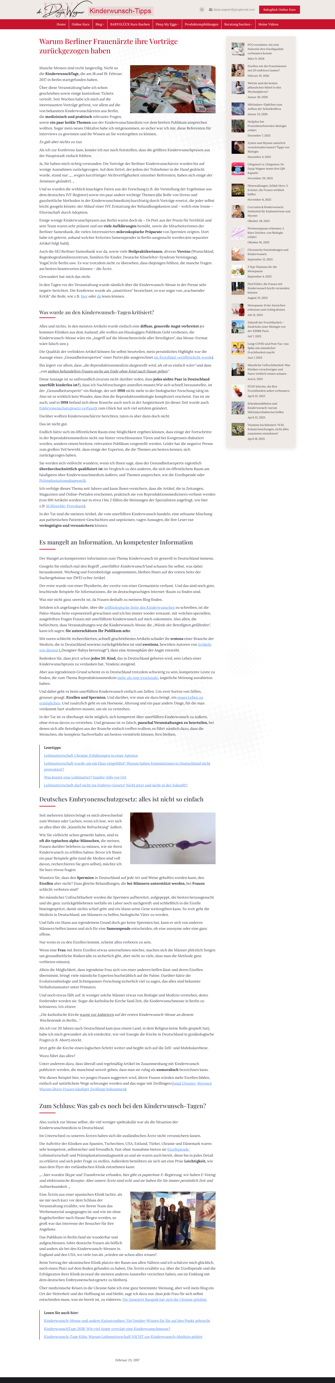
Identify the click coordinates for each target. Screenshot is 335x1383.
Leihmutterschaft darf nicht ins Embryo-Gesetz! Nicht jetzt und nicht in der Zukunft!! (116, 785)
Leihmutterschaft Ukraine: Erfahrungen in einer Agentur (91, 755)
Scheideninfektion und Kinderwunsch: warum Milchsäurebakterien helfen (266, 408)
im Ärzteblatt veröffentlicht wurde (183, 357)
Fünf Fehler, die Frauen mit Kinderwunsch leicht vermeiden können (268, 288)
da (99, 296)
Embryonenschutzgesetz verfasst (67, 408)
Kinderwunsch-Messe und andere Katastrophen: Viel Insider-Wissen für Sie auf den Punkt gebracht (127, 1320)
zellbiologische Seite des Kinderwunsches (139, 607)
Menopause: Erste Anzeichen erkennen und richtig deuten (266, 307)
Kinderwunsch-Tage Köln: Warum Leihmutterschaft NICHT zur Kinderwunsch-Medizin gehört (123, 1336)
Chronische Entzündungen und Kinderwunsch (268, 252)
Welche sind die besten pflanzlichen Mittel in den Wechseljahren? (264, 87)
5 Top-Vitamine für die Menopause (262, 269)
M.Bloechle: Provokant (65, 506)
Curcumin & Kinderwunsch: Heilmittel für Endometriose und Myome (269, 211)
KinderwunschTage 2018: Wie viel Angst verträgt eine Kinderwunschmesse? (107, 1328)
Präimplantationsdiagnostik (62, 480)
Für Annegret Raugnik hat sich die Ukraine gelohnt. (164, 1299)
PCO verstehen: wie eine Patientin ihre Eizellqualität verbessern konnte (266, 49)
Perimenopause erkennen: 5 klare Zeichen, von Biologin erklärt (266, 233)
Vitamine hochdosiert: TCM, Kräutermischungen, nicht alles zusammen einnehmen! (268, 429)
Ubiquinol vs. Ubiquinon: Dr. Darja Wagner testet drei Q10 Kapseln (266, 169)
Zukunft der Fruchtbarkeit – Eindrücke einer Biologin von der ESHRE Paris (267, 327)
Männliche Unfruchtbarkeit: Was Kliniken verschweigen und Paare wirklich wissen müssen (269, 369)
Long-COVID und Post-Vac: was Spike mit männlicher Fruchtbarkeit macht (268, 348)
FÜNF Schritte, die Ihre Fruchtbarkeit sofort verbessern (268, 389)
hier (84, 296)
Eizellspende (178, 1149)
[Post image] (238, 49)
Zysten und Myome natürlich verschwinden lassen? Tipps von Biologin (268, 147)
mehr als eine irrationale (137, 677)
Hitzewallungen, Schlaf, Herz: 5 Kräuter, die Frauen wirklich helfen (268, 190)
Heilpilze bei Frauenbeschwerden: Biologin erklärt (267, 126)
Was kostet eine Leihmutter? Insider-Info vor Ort (85, 777)
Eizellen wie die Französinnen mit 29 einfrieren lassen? (267, 68)
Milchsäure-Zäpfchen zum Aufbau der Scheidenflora (265, 107)
